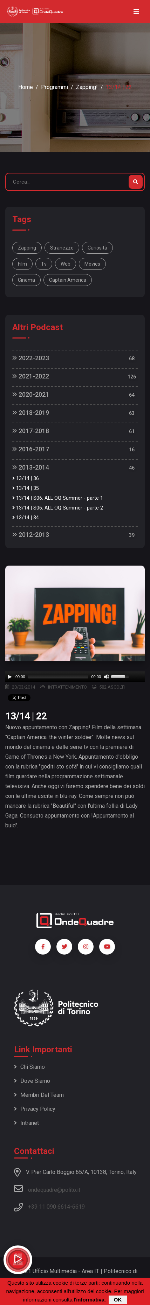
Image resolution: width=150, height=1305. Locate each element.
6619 (78, 1206)
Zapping (27, 248)
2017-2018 (30, 431)
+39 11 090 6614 (49, 1206)
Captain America (67, 280)
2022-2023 (30, 358)
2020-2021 (30, 394)
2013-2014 (30, 467)
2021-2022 (30, 376)
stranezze (62, 248)
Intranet (26, 1123)
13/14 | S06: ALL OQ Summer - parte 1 (57, 498)
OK (118, 1300)
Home (25, 87)
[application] (75, 676)
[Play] (10, 676)
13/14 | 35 (25, 488)
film (22, 264)
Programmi (54, 87)
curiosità (97, 248)
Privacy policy (34, 1109)
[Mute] (106, 676)
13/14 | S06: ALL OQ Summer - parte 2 (57, 508)
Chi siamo (29, 1067)
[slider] (58, 676)
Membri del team (39, 1095)
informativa (90, 1300)
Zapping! (87, 87)
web (65, 264)
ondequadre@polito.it (47, 1188)
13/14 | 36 (25, 478)
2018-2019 (30, 412)
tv (44, 264)
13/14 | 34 (25, 518)
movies (92, 264)
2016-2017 (30, 449)
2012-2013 (30, 534)
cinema (26, 280)
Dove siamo (32, 1081)
